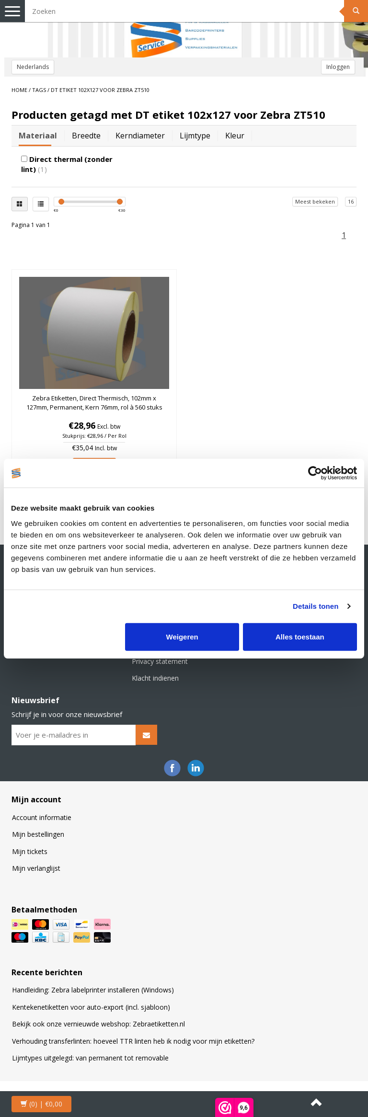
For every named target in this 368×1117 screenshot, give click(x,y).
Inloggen (338, 67)
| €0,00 (41, 1103)
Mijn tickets (29, 851)
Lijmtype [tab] (195, 135)
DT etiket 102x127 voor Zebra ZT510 (100, 89)
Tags (39, 89)
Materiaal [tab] (38, 135)
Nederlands (33, 67)
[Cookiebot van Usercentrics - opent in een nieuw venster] (315, 473)
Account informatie (41, 817)
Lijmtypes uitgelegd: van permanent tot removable (90, 1057)
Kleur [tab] (234, 135)
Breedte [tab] (86, 135)
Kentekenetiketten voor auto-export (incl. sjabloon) (91, 1007)
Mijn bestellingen (38, 834)
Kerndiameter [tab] (140, 135)
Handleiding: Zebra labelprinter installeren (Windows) (93, 989)
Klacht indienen (155, 678)
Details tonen (315, 606)
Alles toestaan (300, 636)
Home (19, 89)
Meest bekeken (315, 201)
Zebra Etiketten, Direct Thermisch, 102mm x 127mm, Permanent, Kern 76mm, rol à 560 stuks (94, 402)
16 (351, 201)
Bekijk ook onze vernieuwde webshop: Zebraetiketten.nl (98, 1023)
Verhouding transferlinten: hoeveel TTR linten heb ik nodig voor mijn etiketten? (133, 1041)
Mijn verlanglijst (36, 868)
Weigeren (182, 636)
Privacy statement (160, 661)
